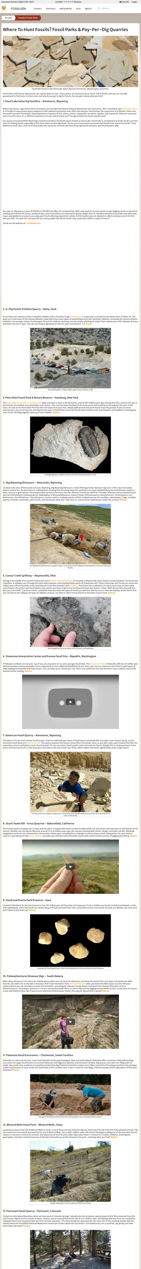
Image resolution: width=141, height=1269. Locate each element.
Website (56, 412)
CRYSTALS (51, 9)
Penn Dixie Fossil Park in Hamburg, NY (24, 403)
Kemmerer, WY (33, 743)
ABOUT (88, 9)
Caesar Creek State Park (61, 581)
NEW (78, 9)
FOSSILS (38, 9)
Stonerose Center (98, 664)
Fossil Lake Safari (129, 109)
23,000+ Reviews (68, 2)
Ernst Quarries (36, 836)
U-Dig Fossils (76, 316)
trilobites (73, 585)
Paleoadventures (77, 984)
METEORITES (66, 9)
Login (134, 2)
